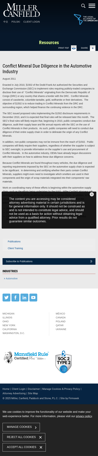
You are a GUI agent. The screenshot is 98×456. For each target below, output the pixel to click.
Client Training (15, 248)
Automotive (12, 278)
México (60, 313)
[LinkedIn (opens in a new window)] (24, 300)
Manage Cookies (19, 426)
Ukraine (61, 329)
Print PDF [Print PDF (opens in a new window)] (63, 48)
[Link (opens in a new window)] (85, 19)
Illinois (7, 317)
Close (92, 194)
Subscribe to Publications (19, 261)
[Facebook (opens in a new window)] (15, 300)
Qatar (60, 325)
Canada (61, 317)
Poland (61, 321)
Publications (14, 241)
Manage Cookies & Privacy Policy (61, 388)
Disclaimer (34, 388)
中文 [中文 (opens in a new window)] (5, 21)
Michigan (8, 313)
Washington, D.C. (14, 333)
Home (6, 388)
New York (9, 325)
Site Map (33, 393)
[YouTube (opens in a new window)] (33, 300)
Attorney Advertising (14, 393)
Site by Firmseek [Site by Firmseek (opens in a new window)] (69, 398)
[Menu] (92, 6)
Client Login (31, 21)
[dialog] (49, 210)
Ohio (6, 321)
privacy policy (84, 416)
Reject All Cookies (21, 436)
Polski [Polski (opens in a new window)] (15, 21)
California (10, 329)
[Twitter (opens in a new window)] (6, 300)
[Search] (83, 6)
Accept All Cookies (21, 447)
